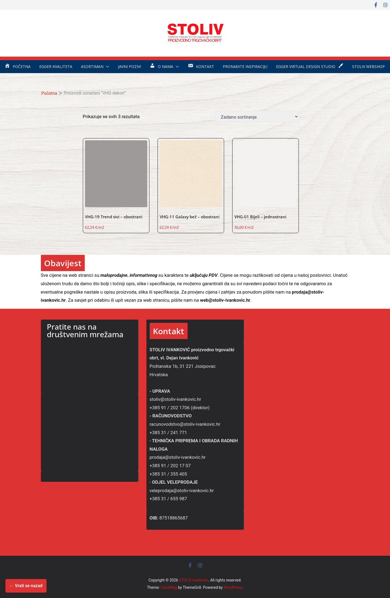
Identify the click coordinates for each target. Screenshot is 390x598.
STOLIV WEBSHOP (368, 66)
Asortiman (92, 66)
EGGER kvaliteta (55, 66)
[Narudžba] (257, 116)
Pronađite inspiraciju (245, 66)
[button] (106, 66)
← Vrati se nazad (25, 585)
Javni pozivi (129, 66)
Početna (49, 93)
